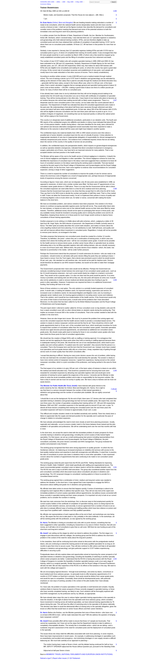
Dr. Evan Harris (46, 22)
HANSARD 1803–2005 (47, 2)
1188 (115, 189)
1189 (115, 280)
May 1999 (70, 2)
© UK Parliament (74, 658)
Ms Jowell (44, 533)
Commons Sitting (45, 4)
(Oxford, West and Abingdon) (62, 22)
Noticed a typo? (45, 658)
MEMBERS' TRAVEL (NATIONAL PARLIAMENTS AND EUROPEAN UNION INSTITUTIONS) (79, 654)
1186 (115, 11)
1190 (115, 370)
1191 (115, 467)
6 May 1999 (79, 2)
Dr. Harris (44, 522)
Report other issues (60, 658)
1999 (64, 2)
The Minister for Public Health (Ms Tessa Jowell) (58, 386)
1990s (58, 2)
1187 (115, 100)
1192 (115, 559)
